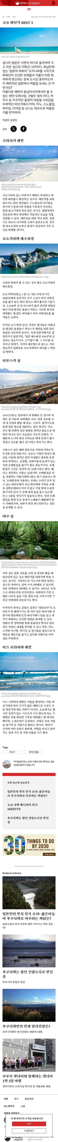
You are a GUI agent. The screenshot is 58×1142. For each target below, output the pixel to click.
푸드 (16, 1099)
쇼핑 (23, 1106)
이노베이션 (9, 1106)
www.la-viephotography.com (15, 56)
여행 (6, 1099)
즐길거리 (29, 1099)
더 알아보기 (29, 1130)
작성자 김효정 (9, 120)
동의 (29, 1123)
